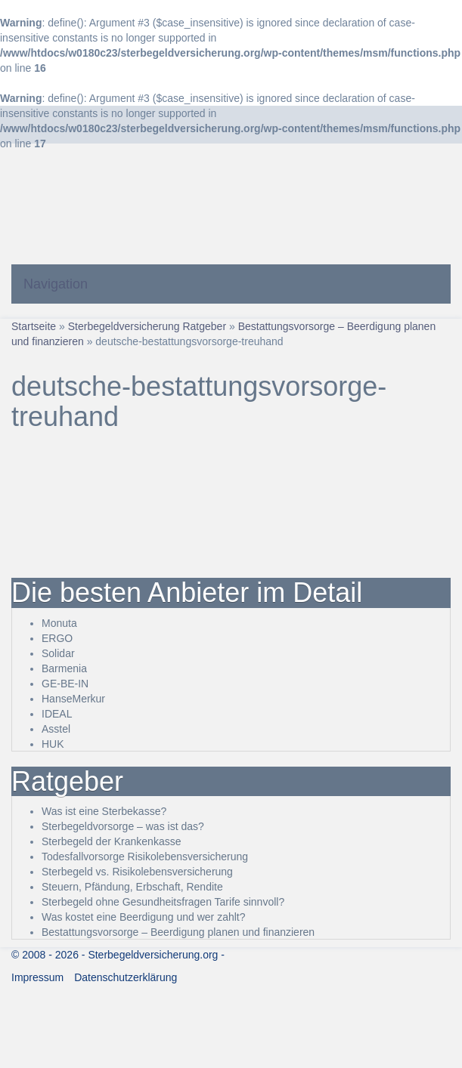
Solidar (58, 653)
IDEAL (57, 714)
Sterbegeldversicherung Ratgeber (147, 326)
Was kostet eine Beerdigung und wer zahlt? (144, 917)
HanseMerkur (73, 699)
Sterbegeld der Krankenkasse (111, 841)
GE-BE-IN (65, 684)
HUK (53, 744)
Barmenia (64, 668)
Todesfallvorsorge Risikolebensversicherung (145, 856)
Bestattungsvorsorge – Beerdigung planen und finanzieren (178, 932)
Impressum (37, 977)
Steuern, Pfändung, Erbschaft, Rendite (132, 887)
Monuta (59, 623)
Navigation (55, 284)
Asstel (56, 729)
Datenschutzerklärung (125, 977)
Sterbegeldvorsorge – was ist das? (123, 826)
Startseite (33, 326)
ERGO (57, 638)
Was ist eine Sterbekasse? (104, 811)
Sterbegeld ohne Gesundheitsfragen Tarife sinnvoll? (163, 902)
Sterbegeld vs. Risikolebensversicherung (137, 872)
